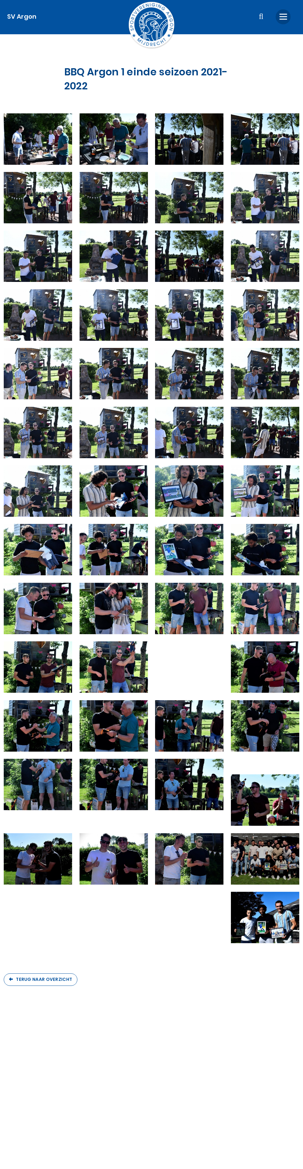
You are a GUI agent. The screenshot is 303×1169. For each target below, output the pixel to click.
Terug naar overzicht (44, 979)
